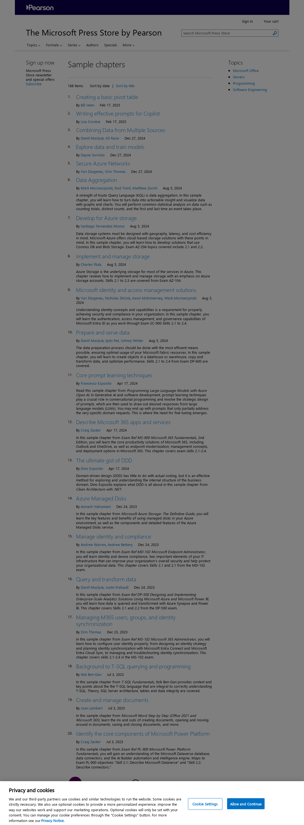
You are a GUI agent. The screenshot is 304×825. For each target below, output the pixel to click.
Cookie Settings (205, 809)
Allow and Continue (246, 809)
